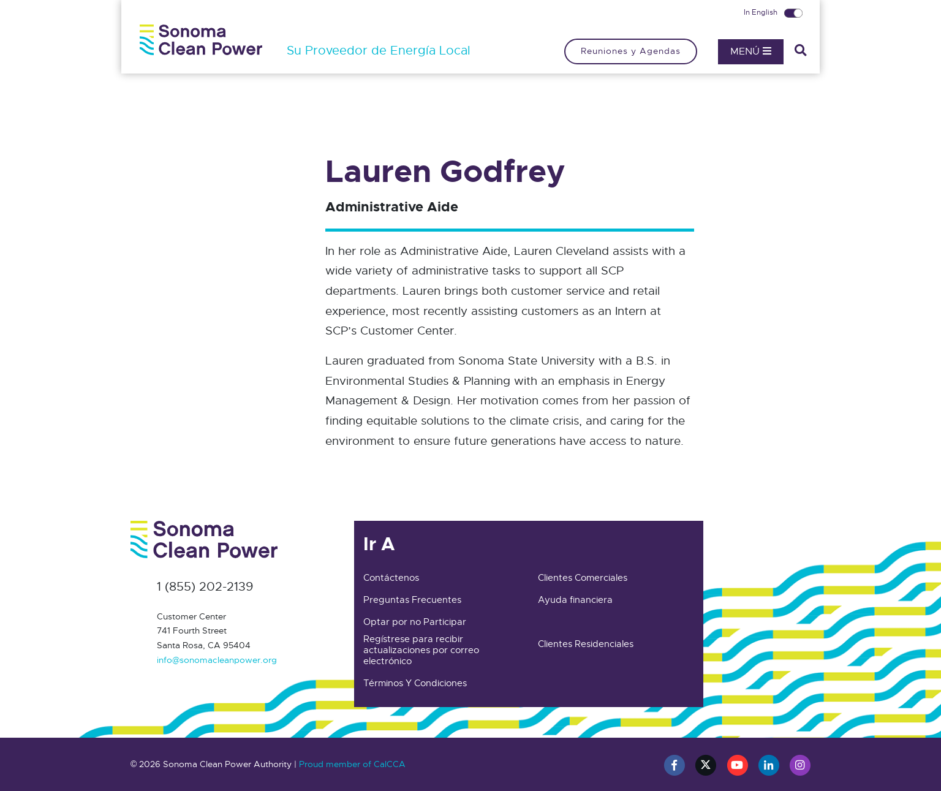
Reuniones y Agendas (631, 50)
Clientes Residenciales (585, 643)
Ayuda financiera (575, 599)
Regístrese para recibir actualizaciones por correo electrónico (421, 650)
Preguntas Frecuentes (412, 599)
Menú (750, 51)
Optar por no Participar (414, 621)
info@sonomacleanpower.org (217, 659)
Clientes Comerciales (582, 577)
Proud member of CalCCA (352, 764)
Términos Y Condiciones (415, 683)
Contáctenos (391, 577)
